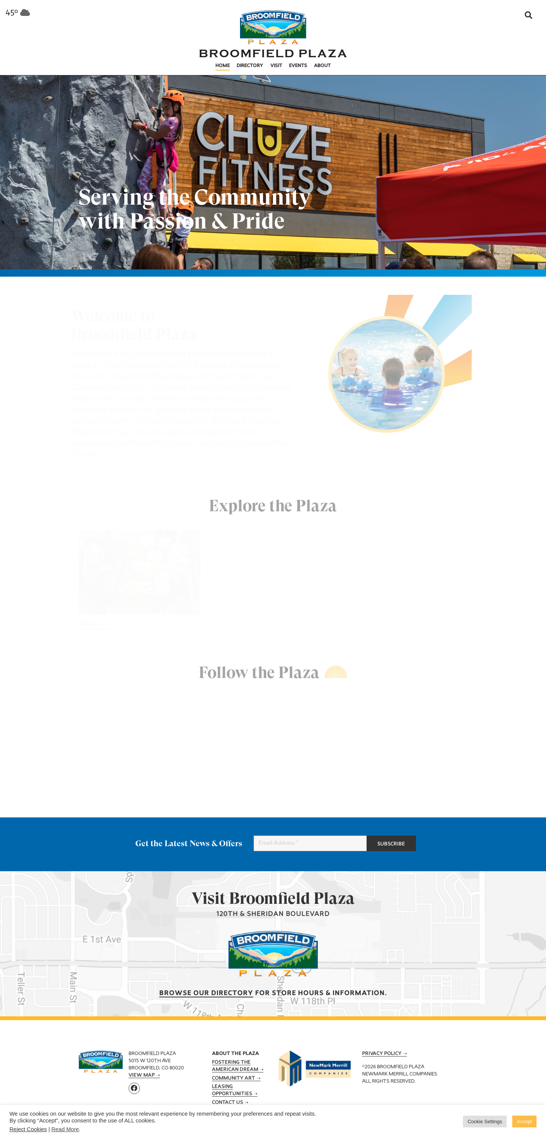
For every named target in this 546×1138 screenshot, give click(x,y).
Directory (250, 66)
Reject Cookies (28, 1129)
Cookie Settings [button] (485, 1121)
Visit (276, 66)
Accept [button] (524, 1121)
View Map (142, 1075)
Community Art (233, 1078)
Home (222, 66)
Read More (65, 1129)
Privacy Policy (382, 1054)
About (322, 66)
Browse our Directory (206, 993)
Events (298, 66)
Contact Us (227, 1102)
